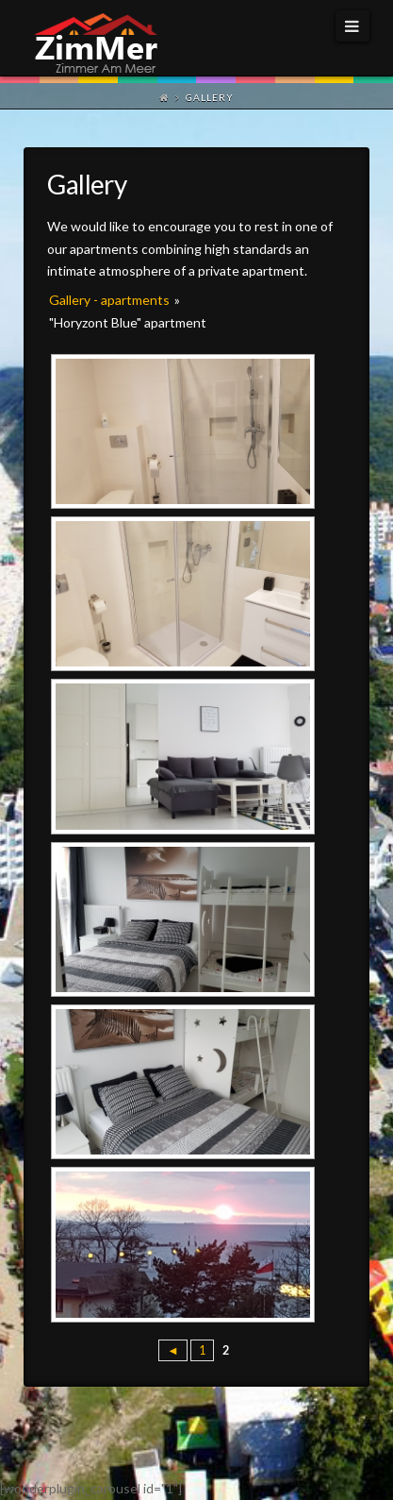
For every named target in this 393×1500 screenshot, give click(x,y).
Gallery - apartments (109, 300)
